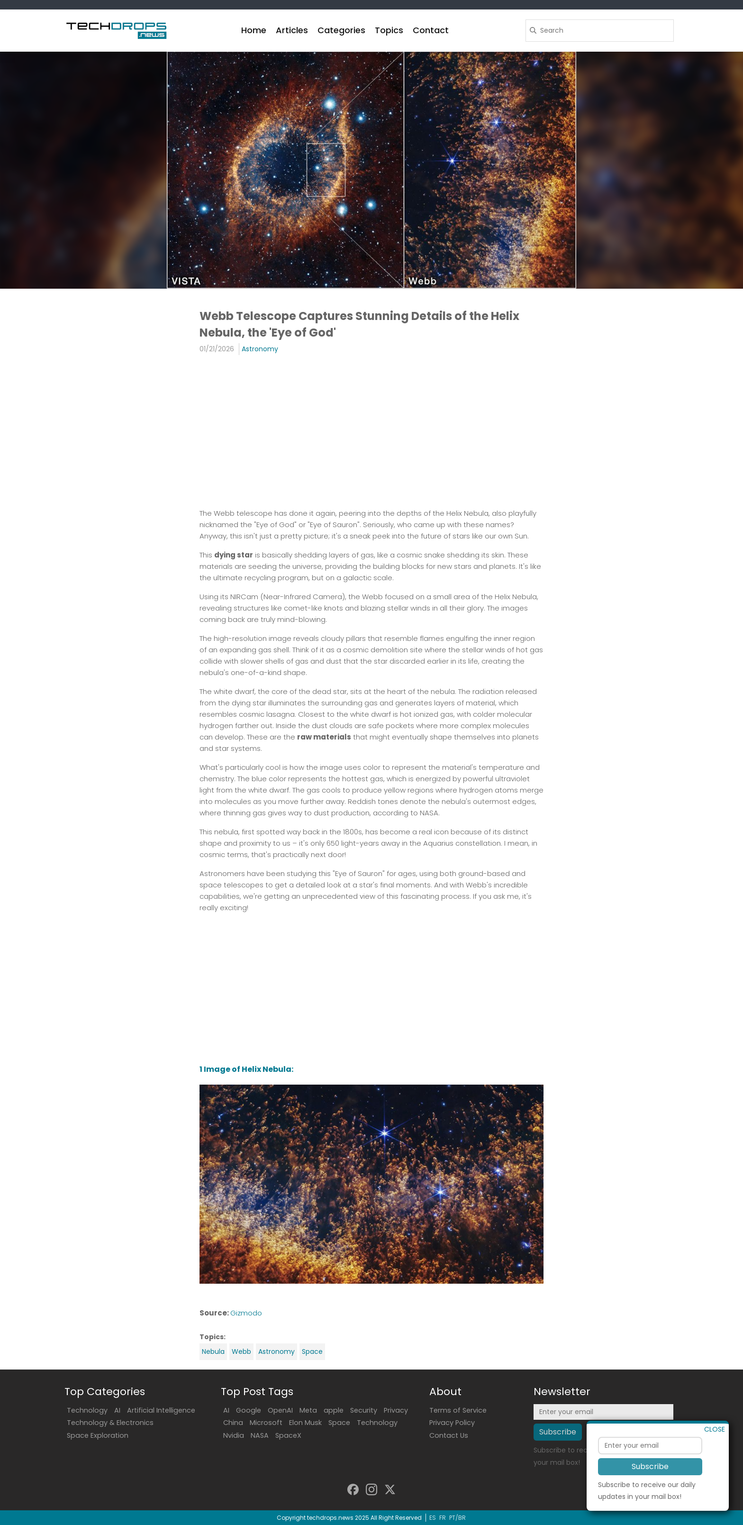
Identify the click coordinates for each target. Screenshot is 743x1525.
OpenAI (280, 1410)
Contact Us (448, 1435)
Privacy (396, 1410)
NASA (260, 1435)
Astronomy (260, 349)
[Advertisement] (371, 431)
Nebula (213, 1351)
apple (334, 1410)
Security (363, 1410)
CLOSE (714, 1441)
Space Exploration (97, 1435)
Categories (341, 30)
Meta (308, 1410)
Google (248, 1410)
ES (432, 1518)
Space (312, 1351)
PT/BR (457, 1518)
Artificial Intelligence (161, 1410)
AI (117, 1410)
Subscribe (650, 1478)
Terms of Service (458, 1410)
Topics (389, 30)
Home (253, 30)
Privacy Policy (452, 1422)
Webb (241, 1351)
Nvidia (233, 1435)
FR (442, 1518)
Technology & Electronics (110, 1422)
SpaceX (288, 1435)
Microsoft (266, 1422)
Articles (292, 30)
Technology (87, 1410)
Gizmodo (246, 1313)
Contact (431, 30)
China (233, 1422)
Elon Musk (305, 1422)
